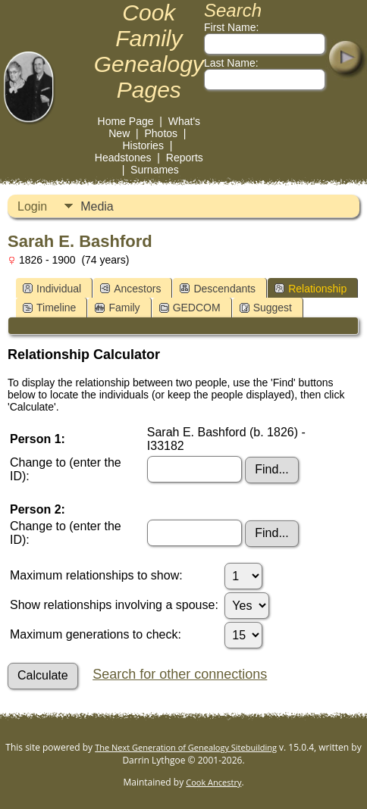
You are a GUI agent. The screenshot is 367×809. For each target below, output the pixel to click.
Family (117, 307)
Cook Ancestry (213, 782)
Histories (142, 145)
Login (32, 206)
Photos (160, 133)
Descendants (218, 289)
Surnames (154, 170)
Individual (52, 289)
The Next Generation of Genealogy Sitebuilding (186, 747)
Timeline (49, 307)
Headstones (123, 157)
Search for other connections (180, 674)
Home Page (126, 121)
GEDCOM (190, 307)
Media (97, 206)
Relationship (310, 289)
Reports (184, 157)
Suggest (266, 307)
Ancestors (130, 289)
